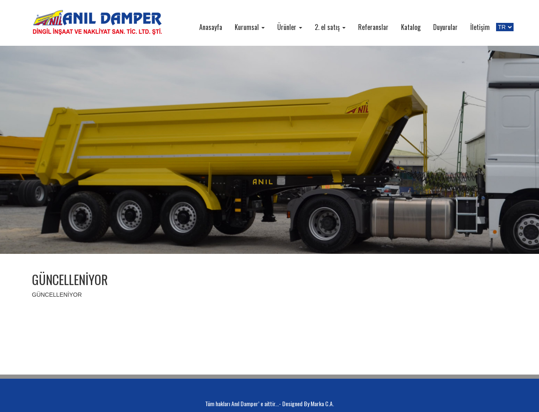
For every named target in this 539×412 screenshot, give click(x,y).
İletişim (480, 27)
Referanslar (373, 27)
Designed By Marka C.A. (308, 403)
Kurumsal (250, 27)
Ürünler (289, 27)
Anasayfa (210, 27)
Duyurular (445, 27)
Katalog (411, 27)
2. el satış (330, 27)
